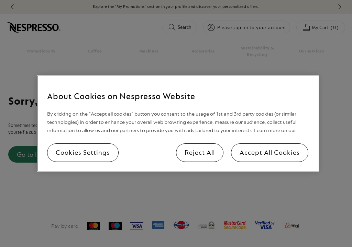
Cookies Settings (83, 153)
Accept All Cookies (270, 153)
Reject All (200, 153)
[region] (177, 123)
